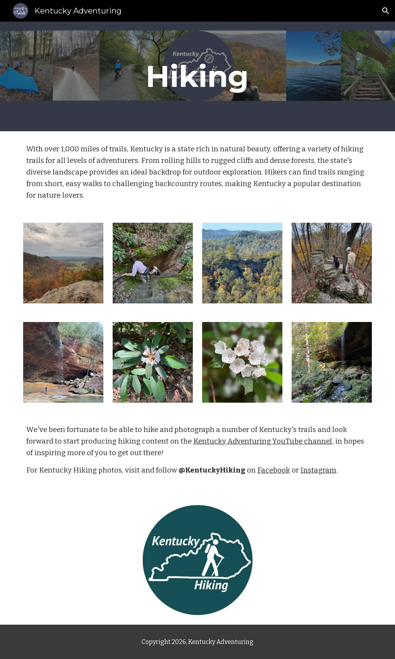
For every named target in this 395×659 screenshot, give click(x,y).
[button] (385, 11)
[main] (197, 76)
